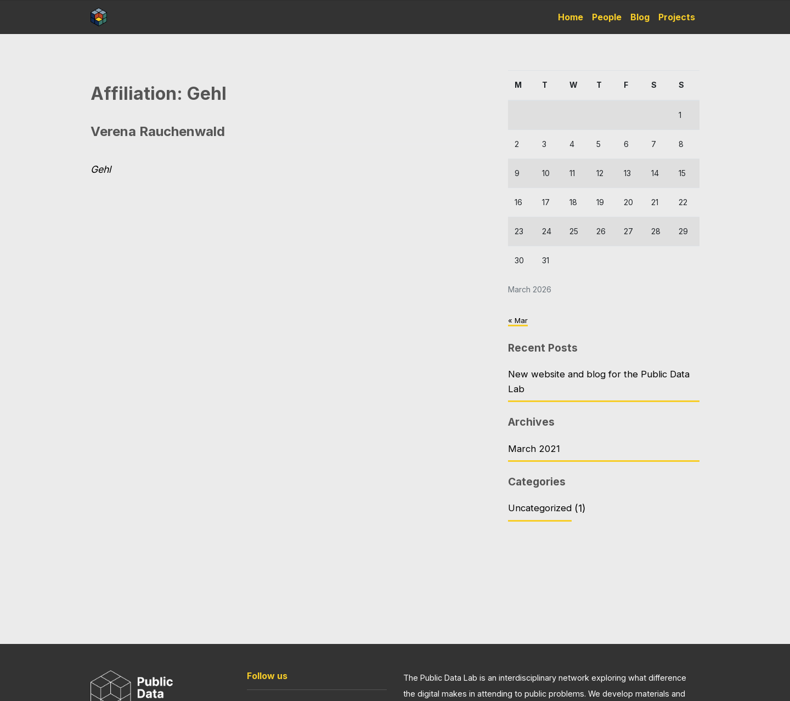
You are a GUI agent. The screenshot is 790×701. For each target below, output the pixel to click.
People (607, 17)
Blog (640, 17)
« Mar (518, 320)
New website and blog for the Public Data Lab (600, 382)
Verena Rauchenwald (158, 131)
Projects (676, 17)
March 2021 (534, 451)
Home (570, 17)
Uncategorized (541, 512)
